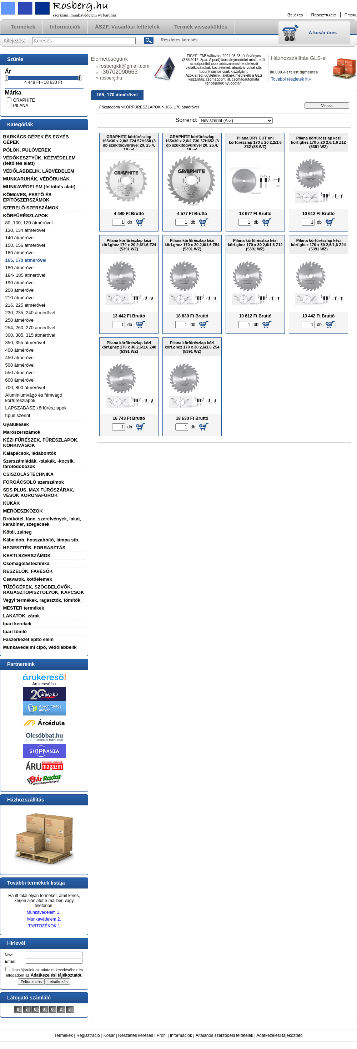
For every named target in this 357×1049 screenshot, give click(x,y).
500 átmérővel (20, 365)
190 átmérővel (20, 282)
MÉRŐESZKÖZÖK (23, 511)
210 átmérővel (20, 297)
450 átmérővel (20, 357)
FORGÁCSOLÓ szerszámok (33, 482)
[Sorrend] (236, 120)
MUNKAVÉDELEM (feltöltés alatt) (39, 186)
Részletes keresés (135, 1035)
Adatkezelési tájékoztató (279, 1035)
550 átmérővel (20, 372)
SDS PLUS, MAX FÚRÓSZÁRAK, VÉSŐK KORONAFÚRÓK (38, 492)
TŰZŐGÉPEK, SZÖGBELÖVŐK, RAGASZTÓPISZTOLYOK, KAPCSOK (43, 589)
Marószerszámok (22, 432)
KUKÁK (11, 503)
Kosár (109, 1035)
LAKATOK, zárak (21, 615)
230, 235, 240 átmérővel (30, 312)
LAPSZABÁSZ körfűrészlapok (36, 408)
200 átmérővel (20, 290)
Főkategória (109, 107)
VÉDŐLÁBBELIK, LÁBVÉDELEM (38, 171)
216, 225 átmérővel (25, 305)
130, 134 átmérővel (25, 230)
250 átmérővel (20, 320)
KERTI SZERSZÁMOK (27, 555)
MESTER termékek (23, 608)
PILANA (21, 105)
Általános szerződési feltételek (224, 1035)
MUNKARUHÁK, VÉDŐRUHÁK (36, 179)
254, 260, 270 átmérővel (30, 327)
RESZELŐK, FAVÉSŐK (28, 571)
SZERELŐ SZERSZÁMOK (31, 207)
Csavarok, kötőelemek (27, 579)
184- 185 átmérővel (25, 275)
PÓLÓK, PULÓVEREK (27, 150)
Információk (181, 1035)
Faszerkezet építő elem (28, 639)
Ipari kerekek (17, 623)
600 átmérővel (20, 380)
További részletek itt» (291, 79)
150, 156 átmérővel (25, 245)
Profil (161, 1035)
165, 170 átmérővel (26, 260)
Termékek (63, 1035)
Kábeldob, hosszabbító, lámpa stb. (41, 540)
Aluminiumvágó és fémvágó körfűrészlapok (33, 397)
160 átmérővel (20, 252)
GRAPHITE (24, 100)
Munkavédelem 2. (44, 919)
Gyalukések (16, 424)
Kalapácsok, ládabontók (29, 453)
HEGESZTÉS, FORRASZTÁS (34, 547)
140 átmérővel (20, 237)
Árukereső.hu (44, 684)
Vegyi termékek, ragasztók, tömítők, (42, 600)
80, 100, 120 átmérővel (29, 222)
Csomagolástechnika (26, 563)
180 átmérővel (20, 267)
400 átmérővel (20, 350)
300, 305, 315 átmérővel (30, 335)
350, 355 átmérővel (25, 342)
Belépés (295, 14)
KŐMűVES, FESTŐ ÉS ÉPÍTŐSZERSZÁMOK (27, 197)
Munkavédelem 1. (43, 912)
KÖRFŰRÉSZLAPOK (25, 215)
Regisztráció (88, 1035)
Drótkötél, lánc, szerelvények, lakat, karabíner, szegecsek (42, 521)
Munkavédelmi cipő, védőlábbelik (40, 647)
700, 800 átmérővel (25, 387)
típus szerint (17, 415)
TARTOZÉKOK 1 (44, 925)
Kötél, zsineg (17, 532)
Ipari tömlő (15, 631)
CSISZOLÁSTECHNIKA (28, 474)
